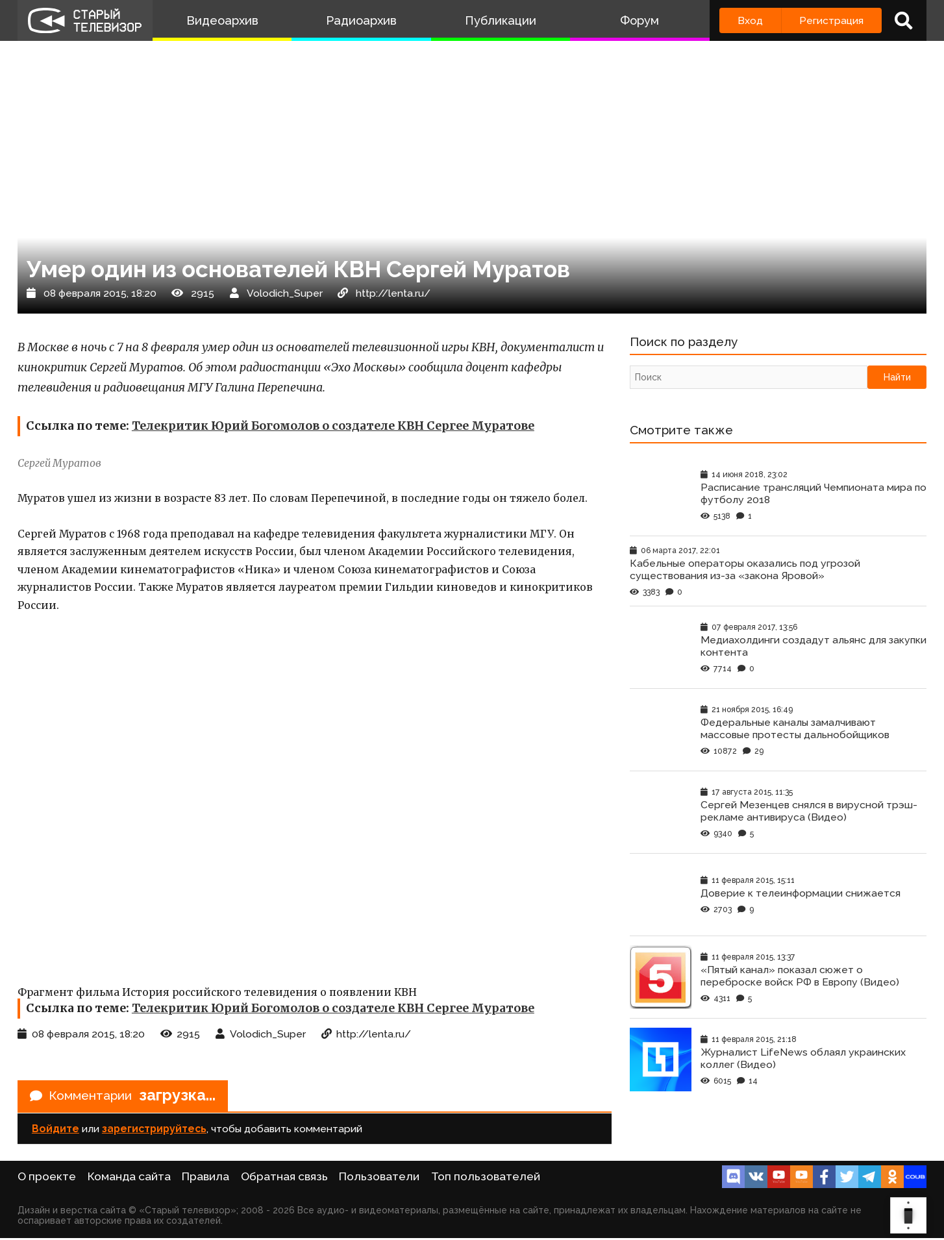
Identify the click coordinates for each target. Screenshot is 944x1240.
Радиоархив (361, 20)
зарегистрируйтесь (154, 1130)
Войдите (55, 1130)
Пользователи (379, 1178)
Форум (639, 20)
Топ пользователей (485, 1178)
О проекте (47, 1178)
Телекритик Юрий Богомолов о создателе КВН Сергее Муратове (333, 426)
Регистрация (831, 20)
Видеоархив (222, 20)
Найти (897, 378)
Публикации (500, 20)
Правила (205, 1178)
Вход (750, 20)
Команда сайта (129, 1178)
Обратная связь (284, 1178)
